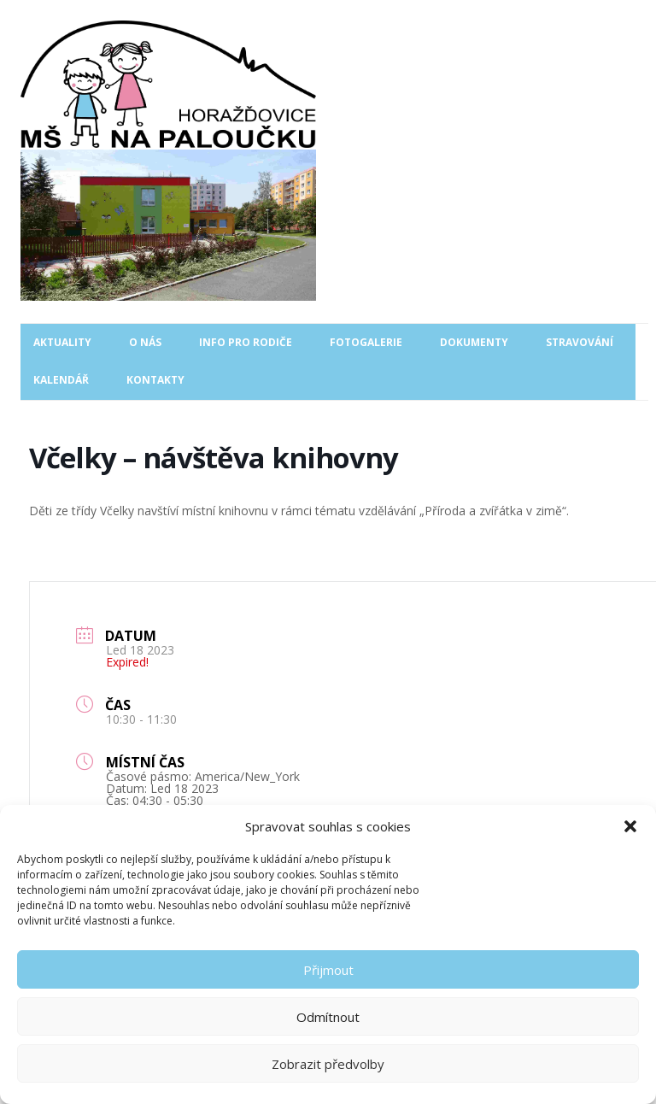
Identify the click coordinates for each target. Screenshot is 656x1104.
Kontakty (155, 380)
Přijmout (328, 969)
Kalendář (61, 380)
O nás (145, 342)
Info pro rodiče (245, 342)
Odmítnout (328, 1016)
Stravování (579, 342)
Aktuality (62, 342)
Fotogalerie (366, 342)
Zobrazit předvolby (328, 1063)
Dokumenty (474, 342)
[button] (630, 826)
